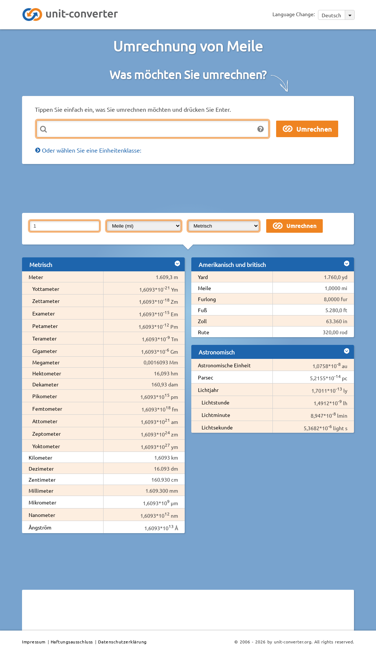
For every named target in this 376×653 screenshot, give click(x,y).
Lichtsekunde (217, 427)
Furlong (207, 299)
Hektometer (46, 373)
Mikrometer (42, 502)
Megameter (45, 362)
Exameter (43, 313)
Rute (203, 332)
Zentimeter (42, 479)
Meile (204, 288)
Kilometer (40, 457)
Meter (36, 277)
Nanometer (42, 514)
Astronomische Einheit (224, 365)
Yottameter (45, 288)
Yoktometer (46, 446)
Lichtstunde (215, 402)
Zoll (202, 321)
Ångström (40, 527)
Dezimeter (41, 468)
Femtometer (47, 408)
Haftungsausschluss (72, 642)
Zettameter (45, 300)
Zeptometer (46, 433)
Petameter (45, 325)
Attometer (44, 421)
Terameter (44, 338)
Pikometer (44, 396)
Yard (203, 277)
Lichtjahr (208, 389)
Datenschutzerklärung (122, 642)
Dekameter (45, 384)
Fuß (202, 310)
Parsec (205, 377)
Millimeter (41, 490)
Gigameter (44, 350)
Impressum (34, 642)
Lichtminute (216, 414)
